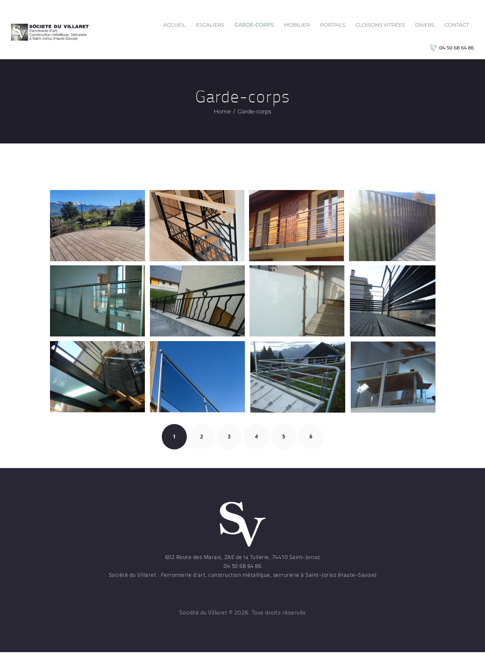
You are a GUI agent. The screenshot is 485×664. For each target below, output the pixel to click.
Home (222, 111)
